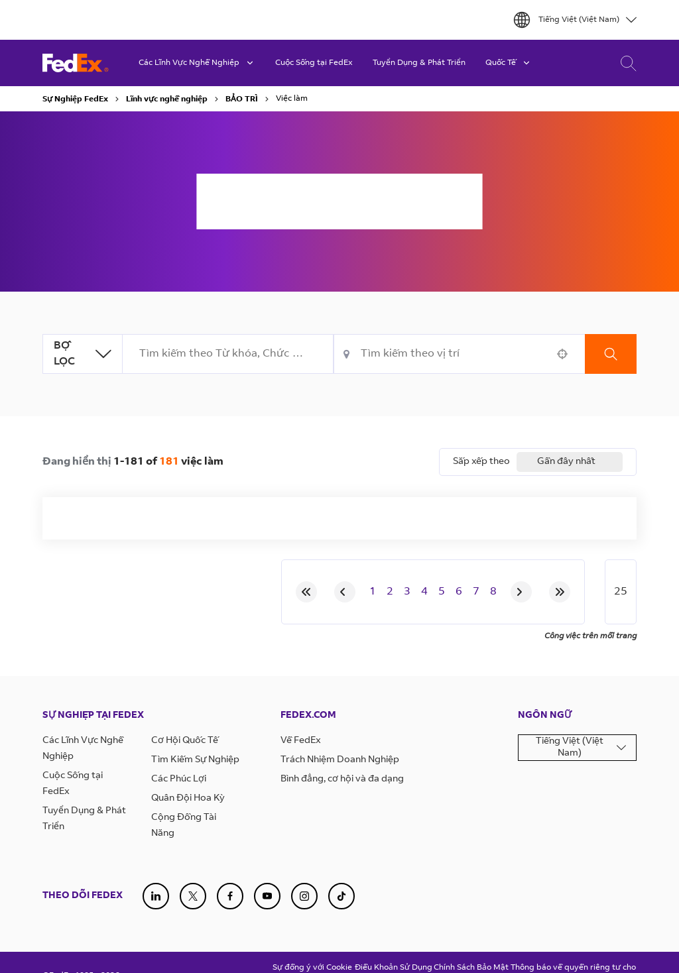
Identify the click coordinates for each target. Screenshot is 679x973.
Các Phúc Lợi (178, 779)
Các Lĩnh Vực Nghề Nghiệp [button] (197, 63)
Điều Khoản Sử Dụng (393, 968)
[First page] (306, 591)
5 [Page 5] (441, 592)
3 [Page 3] (407, 592)
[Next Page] (521, 591)
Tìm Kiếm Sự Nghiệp (195, 760)
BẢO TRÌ (241, 99)
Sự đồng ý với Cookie (312, 968)
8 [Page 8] (493, 592)
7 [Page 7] (476, 592)
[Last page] (559, 591)
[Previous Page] (344, 591)
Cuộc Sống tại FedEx (314, 63)
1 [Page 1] (372, 592)
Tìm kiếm (611, 354)
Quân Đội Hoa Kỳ (188, 798)
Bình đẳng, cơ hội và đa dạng (342, 779)
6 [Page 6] (459, 592)
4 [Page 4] (424, 592)
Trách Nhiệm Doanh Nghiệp (339, 760)
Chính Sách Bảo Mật (471, 968)
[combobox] (228, 354)
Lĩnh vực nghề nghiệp (167, 99)
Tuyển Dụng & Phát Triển (419, 63)
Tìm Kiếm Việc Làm (625, 63)
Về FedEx (300, 741)
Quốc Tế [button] (508, 63)
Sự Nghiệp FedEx (75, 99)
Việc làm (292, 99)
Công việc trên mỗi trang (590, 636)
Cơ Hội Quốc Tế (184, 741)
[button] (562, 354)
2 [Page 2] (390, 592)
